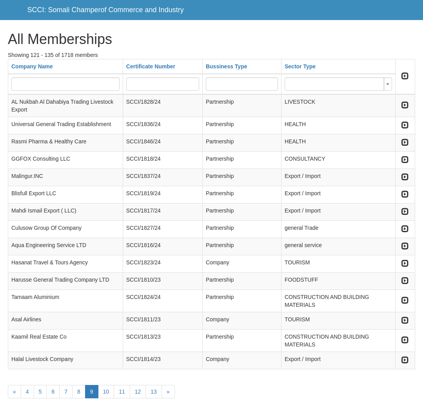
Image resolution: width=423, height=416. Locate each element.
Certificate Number (150, 66)
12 (138, 392)
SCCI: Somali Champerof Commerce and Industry (105, 10)
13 (154, 392)
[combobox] (338, 84)
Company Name (32, 66)
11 (122, 392)
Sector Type (300, 66)
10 (106, 392)
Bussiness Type (226, 66)
